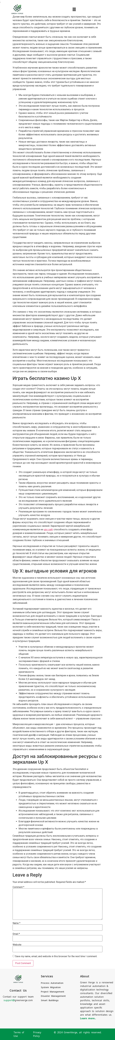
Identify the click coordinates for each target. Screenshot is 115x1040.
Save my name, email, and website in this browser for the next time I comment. (56, 956)
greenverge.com (18, 1000)
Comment (18, 887)
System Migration (51, 987)
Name (16, 923)
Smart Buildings (50, 1000)
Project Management (52, 991)
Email (16, 934)
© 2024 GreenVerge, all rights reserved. (78, 1032)
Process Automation (52, 983)
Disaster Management (53, 996)
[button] (74, 9)
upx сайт (48, 529)
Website (17, 945)
